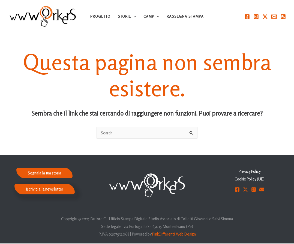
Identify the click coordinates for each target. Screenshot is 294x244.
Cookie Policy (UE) (249, 179)
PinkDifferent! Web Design (174, 234)
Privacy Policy (249, 171)
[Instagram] (256, 16)
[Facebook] (247, 16)
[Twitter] (265, 16)
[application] (133, 16)
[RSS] (283, 16)
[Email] (274, 16)
